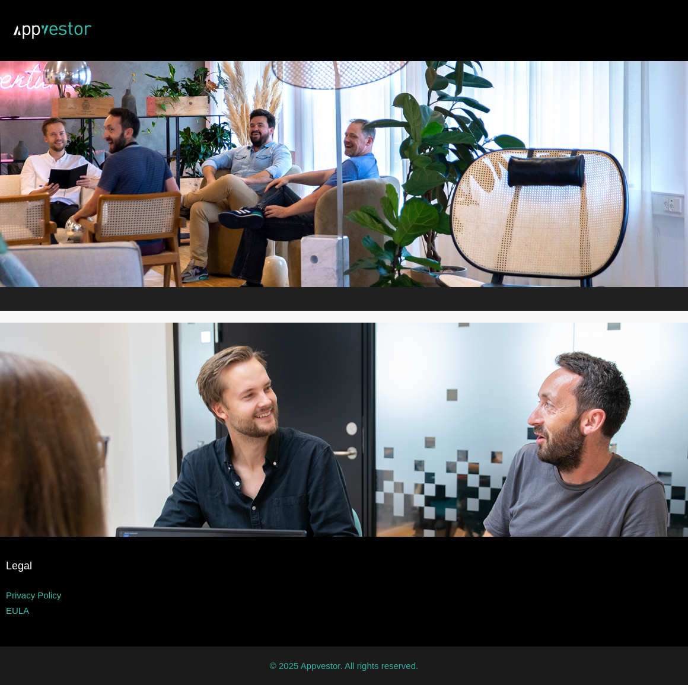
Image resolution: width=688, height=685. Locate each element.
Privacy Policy (33, 595)
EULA (17, 611)
